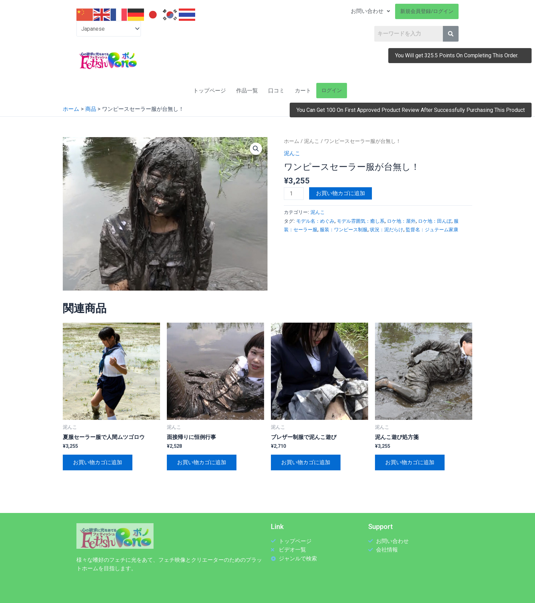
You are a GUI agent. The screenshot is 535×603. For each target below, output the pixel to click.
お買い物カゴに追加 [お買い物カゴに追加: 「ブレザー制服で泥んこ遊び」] (305, 462)
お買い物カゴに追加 (340, 193)
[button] (256, 149)
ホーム (291, 141)
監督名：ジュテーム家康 (432, 230)
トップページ (209, 90)
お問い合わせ (370, 11)
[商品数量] (294, 193)
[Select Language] (108, 29)
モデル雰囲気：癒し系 (361, 221)
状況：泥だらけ (386, 230)
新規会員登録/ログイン (426, 11)
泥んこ (311, 141)
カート (303, 90)
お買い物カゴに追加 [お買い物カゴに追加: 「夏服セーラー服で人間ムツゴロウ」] (97, 462)
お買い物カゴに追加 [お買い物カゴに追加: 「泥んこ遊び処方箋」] (409, 462)
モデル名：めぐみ (315, 221)
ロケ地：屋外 (401, 221)
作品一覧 (247, 90)
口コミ (276, 90)
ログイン (331, 90)
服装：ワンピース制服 (343, 230)
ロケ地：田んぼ (434, 221)
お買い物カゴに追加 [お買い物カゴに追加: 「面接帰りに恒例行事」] (201, 462)
